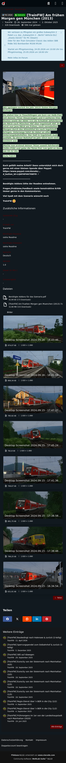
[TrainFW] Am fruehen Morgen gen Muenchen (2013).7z (36, 304)
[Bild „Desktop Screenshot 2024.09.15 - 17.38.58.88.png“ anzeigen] (33, 507)
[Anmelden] (55, 3)
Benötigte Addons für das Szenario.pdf (27, 297)
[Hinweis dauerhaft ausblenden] (61, 32)
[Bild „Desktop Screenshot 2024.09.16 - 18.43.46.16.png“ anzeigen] (33, 331)
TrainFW (8, 22)
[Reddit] (27, 619)
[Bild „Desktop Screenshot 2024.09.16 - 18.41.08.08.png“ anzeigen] (33, 366)
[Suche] (48, 3)
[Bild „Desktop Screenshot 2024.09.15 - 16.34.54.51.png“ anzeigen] (33, 577)
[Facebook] (7, 619)
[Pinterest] (46, 619)
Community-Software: (33, 759)
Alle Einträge (56, 727)
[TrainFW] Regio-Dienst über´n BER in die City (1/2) (32, 708)
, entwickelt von (33, 755)
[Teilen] (62, 65)
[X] (17, 619)
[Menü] (62, 3)
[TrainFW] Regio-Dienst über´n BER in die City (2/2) (32, 701)
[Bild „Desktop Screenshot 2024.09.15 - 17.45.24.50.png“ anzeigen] (33, 437)
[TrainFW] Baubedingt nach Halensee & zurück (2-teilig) (34, 637)
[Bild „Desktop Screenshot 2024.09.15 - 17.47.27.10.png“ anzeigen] (33, 402)
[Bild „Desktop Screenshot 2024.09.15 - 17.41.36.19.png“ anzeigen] (33, 472)
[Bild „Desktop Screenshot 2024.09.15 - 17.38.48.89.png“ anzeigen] (33, 542)
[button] (37, 619)
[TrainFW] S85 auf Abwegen (20, 655)
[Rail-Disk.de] (3, 3)
